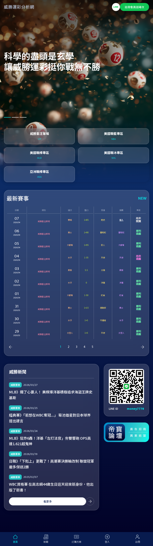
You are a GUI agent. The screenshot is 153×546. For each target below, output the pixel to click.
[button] (7, 117)
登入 (121, 219)
